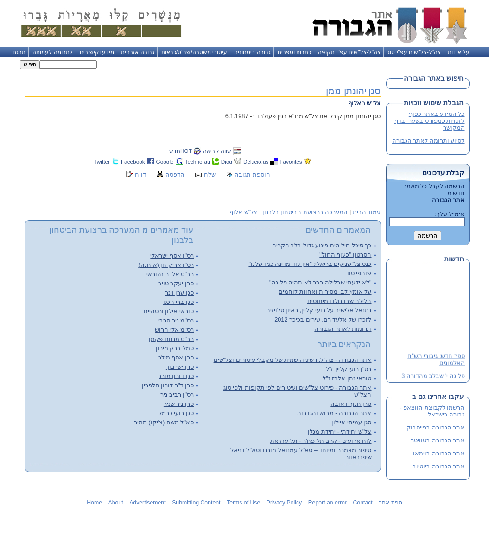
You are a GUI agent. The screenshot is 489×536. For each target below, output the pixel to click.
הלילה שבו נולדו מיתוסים (339, 300)
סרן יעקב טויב (176, 283)
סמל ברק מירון (175, 348)
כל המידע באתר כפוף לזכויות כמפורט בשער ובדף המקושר (429, 120)
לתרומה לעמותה (52, 52)
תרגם (19, 52)
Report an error (327, 502)
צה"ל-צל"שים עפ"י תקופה (349, 52)
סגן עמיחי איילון (351, 422)
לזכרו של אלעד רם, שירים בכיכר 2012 (322, 319)
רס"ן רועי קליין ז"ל (349, 369)
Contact (362, 502)
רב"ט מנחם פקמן (171, 338)
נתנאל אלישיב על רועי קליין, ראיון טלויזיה (319, 310)
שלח (210, 174)
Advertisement (147, 502)
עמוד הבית (367, 211)
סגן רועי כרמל (176, 413)
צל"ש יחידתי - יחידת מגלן (339, 431)
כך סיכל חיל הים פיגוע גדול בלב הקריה (322, 245)
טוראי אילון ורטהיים (169, 311)
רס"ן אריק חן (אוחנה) (166, 264)
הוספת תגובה (252, 174)
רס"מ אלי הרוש (174, 329)
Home (94, 502)
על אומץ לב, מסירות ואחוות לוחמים (325, 291)
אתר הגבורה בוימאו (438, 453)
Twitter (102, 161)
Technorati (197, 161)
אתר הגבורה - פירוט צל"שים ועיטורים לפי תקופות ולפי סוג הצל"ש (297, 391)
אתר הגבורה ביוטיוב (438, 466)
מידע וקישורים (97, 52)
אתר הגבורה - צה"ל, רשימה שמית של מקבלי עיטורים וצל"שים (293, 359)
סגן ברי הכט (178, 301)
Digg (226, 161)
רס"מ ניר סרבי (176, 320)
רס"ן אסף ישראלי (172, 255)
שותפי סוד (359, 273)
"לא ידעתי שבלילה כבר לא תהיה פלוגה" (320, 282)
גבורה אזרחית (137, 52)
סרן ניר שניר (179, 403)
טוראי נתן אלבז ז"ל (347, 378)
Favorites (290, 161)
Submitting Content (196, 502)
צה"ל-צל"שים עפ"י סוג (414, 52)
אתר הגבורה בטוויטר (437, 440)
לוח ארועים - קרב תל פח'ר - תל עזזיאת (320, 440)
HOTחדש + (178, 151)
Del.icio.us (255, 161)
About (115, 502)
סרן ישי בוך (180, 366)
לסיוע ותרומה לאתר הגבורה (428, 140)
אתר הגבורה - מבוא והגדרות (334, 413)
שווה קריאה (217, 151)
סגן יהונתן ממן (353, 90)
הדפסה (174, 174)
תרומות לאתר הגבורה (342, 328)
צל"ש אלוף (243, 211)
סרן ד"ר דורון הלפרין (168, 385)
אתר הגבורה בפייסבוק (435, 427)
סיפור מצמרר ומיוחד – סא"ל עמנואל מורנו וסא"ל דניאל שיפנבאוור (301, 453)
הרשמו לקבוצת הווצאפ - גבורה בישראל (432, 411)
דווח (140, 174)
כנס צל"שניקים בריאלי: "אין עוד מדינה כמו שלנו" (309, 263)
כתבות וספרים (294, 52)
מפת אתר (390, 502)
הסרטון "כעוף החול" (345, 254)
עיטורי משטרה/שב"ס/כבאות (194, 52)
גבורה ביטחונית (252, 52)
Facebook (133, 161)
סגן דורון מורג (176, 375)
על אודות (459, 52)
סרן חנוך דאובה (350, 403)
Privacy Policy (284, 502)
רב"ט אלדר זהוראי (170, 274)
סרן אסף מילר (176, 357)
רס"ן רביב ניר (177, 394)
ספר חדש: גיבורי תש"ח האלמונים (436, 360)
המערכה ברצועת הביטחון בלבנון (305, 211)
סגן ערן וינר (179, 292)
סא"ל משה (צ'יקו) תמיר (164, 422)
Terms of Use (243, 502)
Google (165, 161)
